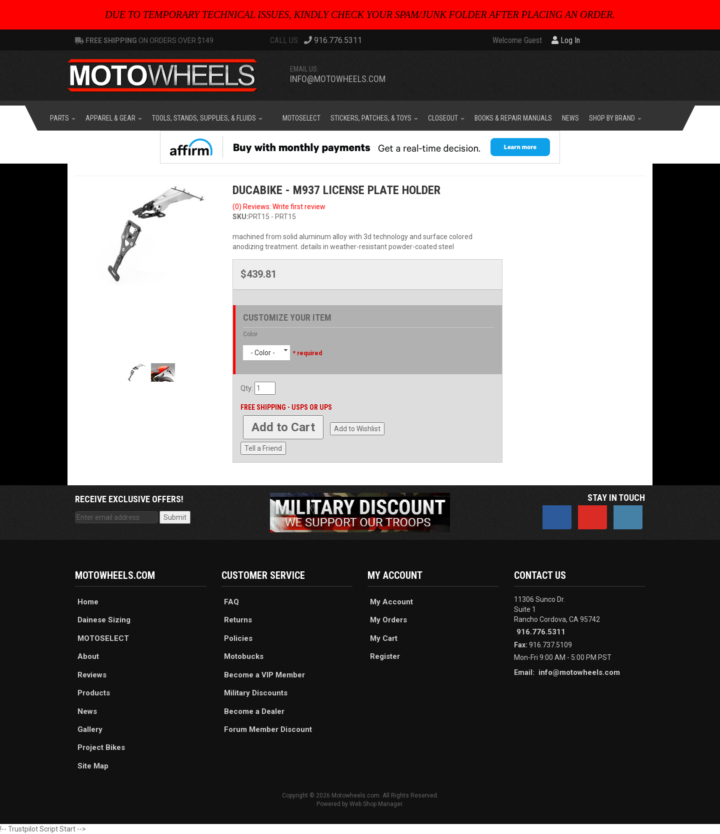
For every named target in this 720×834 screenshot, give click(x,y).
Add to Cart (283, 427)
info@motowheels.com (338, 79)
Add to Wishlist (357, 429)
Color (250, 334)
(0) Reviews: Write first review (279, 207)
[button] (62, 118)
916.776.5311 (541, 631)
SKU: (240, 217)
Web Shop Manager (376, 803)
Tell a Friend (263, 448)
